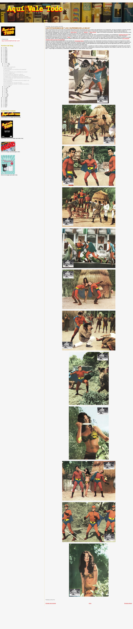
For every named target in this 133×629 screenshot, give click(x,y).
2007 (4, 106)
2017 (4, 59)
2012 (4, 100)
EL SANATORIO (6, 70)
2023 (4, 51)
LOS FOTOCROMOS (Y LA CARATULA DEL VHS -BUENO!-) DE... (16, 80)
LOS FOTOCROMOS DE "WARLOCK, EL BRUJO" (13, 74)
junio (5, 90)
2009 (4, 104)
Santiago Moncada (123, 34)
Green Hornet (93, 32)
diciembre (6, 63)
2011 (4, 101)
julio (5, 88)
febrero (5, 95)
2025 (4, 48)
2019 (4, 56)
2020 (4, 55)
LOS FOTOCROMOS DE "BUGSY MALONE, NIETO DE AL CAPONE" (17, 77)
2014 (4, 97)
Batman (86, 32)
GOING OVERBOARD (7, 81)
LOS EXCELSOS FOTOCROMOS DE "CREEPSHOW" (14, 75)
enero (5, 96)
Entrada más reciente (51, 603)
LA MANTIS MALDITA (7, 68)
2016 (4, 60)
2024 (4, 50)
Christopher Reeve (79, 41)
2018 (4, 58)
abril (5, 92)
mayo (5, 91)
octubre (5, 65)
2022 (4, 52)
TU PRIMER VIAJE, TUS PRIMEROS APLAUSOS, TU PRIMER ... (16, 76)
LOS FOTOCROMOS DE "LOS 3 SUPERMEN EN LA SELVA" (15, 71)
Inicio (90, 603)
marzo (5, 93)
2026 (4, 47)
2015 (4, 62)
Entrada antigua (128, 603)
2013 (4, 98)
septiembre (6, 86)
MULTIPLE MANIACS (7, 85)
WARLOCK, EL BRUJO (7, 79)
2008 (4, 105)
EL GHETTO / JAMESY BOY (9, 73)
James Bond (74, 32)
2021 (4, 54)
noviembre (6, 64)
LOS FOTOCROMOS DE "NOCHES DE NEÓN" (12, 82)
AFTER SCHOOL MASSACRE (9, 67)
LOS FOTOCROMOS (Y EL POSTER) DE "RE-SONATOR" (14, 69)
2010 (4, 102)
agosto (5, 87)
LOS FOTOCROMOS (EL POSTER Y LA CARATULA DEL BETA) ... (16, 84)
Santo (68, 37)
